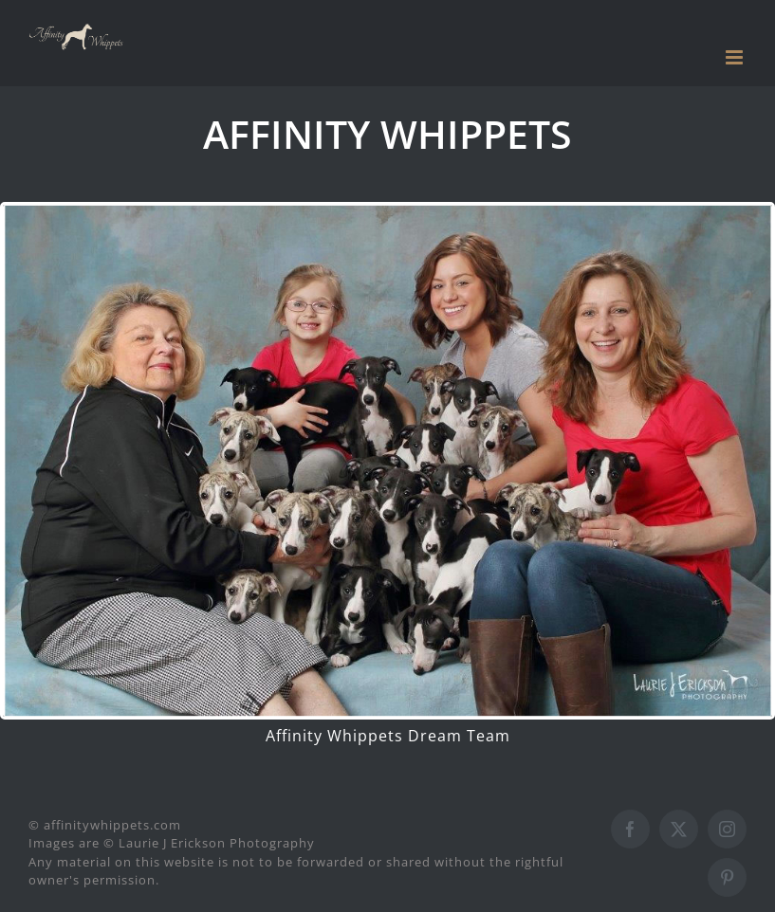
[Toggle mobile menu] (736, 57)
